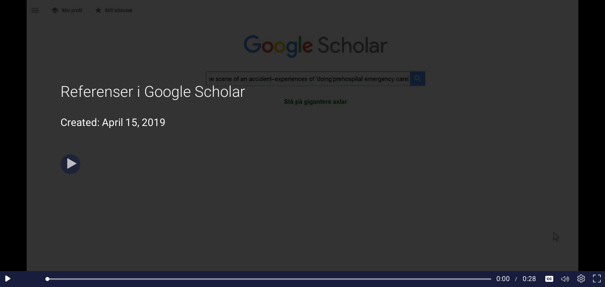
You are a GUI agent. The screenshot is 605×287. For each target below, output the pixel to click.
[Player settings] (581, 279)
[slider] (269, 279)
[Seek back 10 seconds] (24, 279)
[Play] (70, 164)
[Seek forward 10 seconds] (39, 279)
